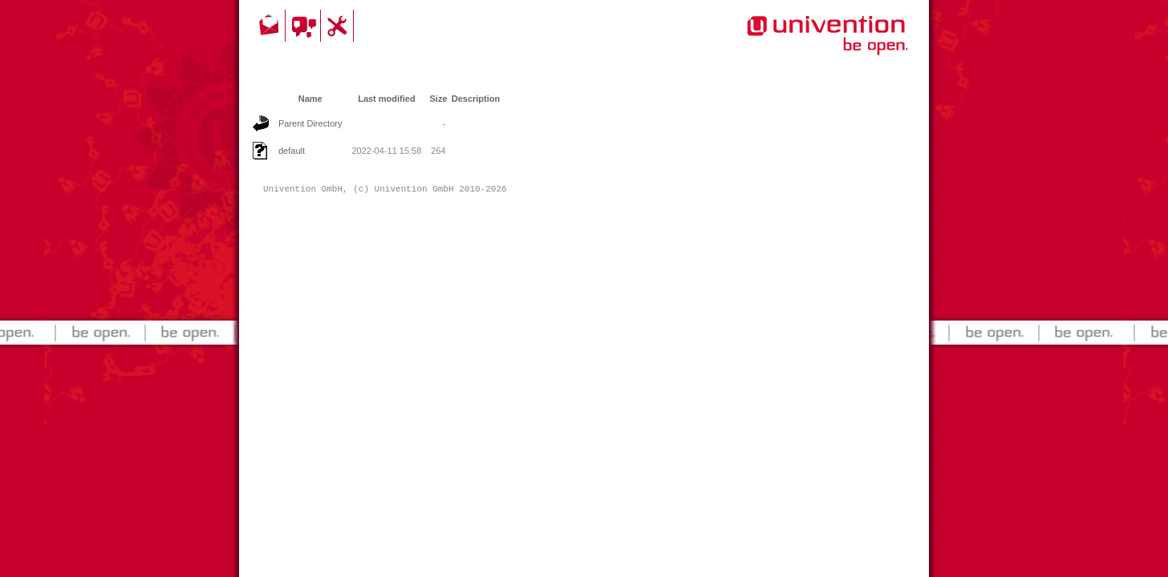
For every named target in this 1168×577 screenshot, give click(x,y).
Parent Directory (310, 123)
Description (476, 98)
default (291, 150)
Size (439, 98)
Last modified (387, 98)
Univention (795, 44)
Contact (270, 26)
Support (339, 26)
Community (305, 26)
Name (310, 98)
